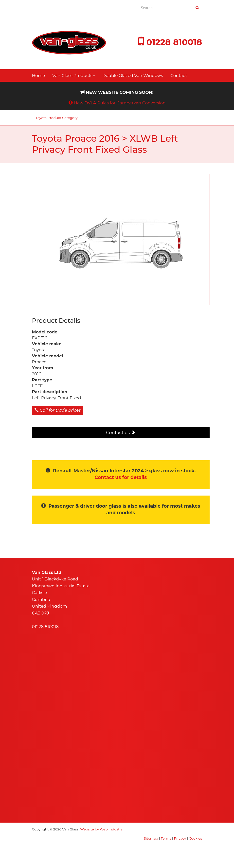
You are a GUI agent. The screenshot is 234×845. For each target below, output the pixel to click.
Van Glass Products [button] (73, 75)
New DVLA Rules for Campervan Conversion (120, 102)
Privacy (180, 838)
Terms (166, 838)
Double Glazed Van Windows (132, 75)
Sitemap (151, 838)
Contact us (120, 432)
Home (38, 75)
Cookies (195, 838)
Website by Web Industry (101, 829)
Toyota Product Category (57, 118)
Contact (178, 75)
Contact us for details (121, 477)
